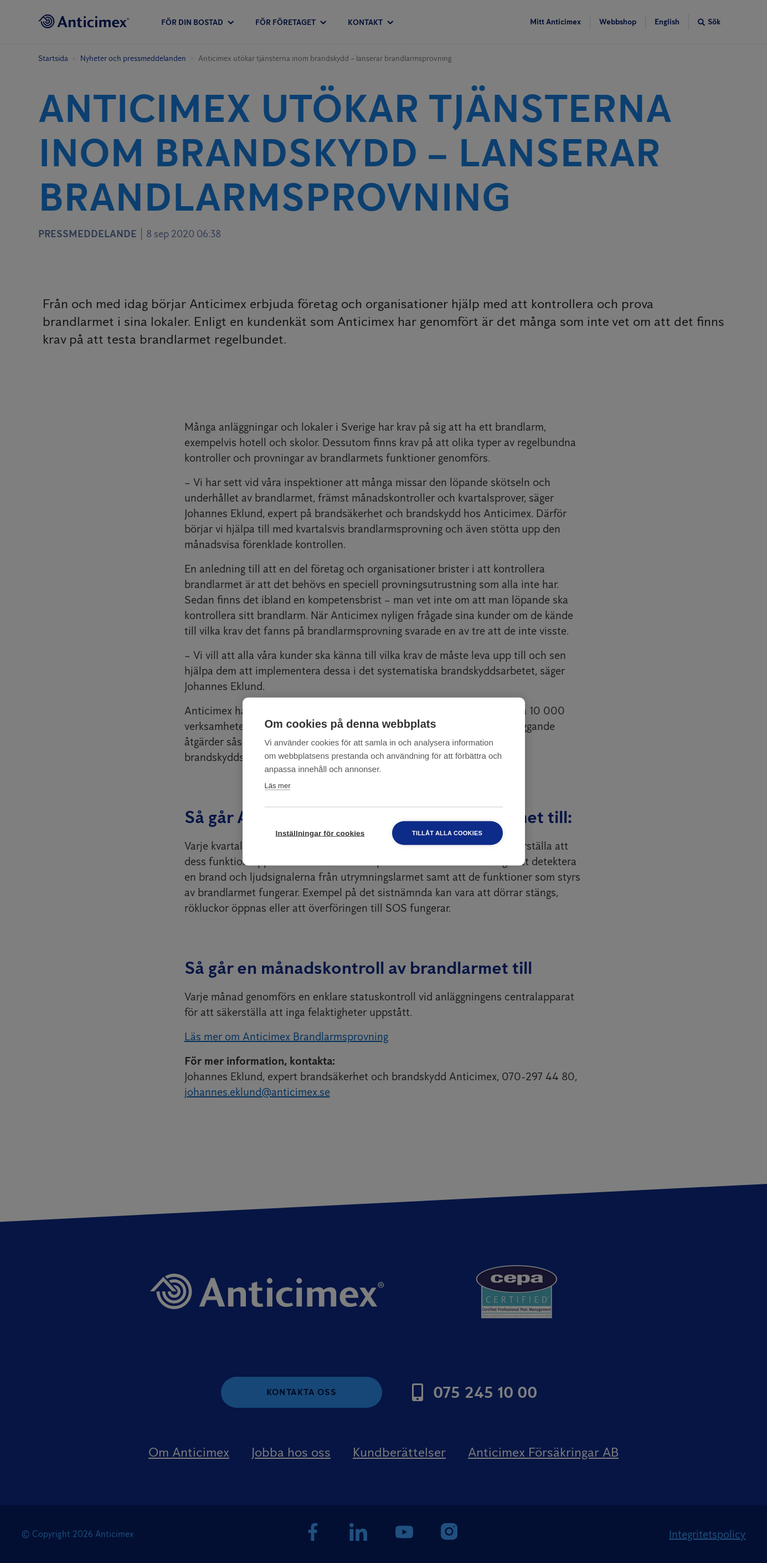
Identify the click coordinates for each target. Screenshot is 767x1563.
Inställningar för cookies (320, 833)
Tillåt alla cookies (447, 833)
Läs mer (278, 786)
